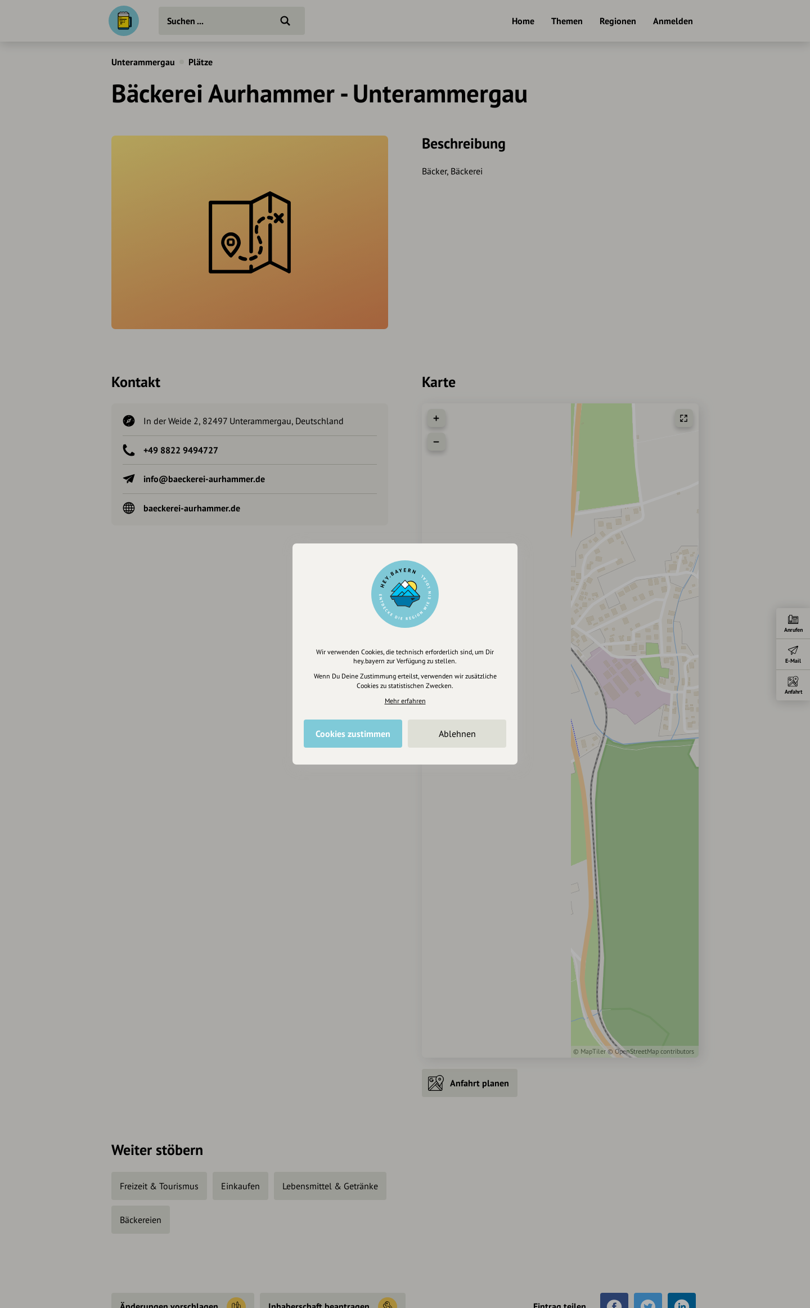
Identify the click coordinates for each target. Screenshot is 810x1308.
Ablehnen (457, 733)
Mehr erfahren (405, 700)
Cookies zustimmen (353, 733)
